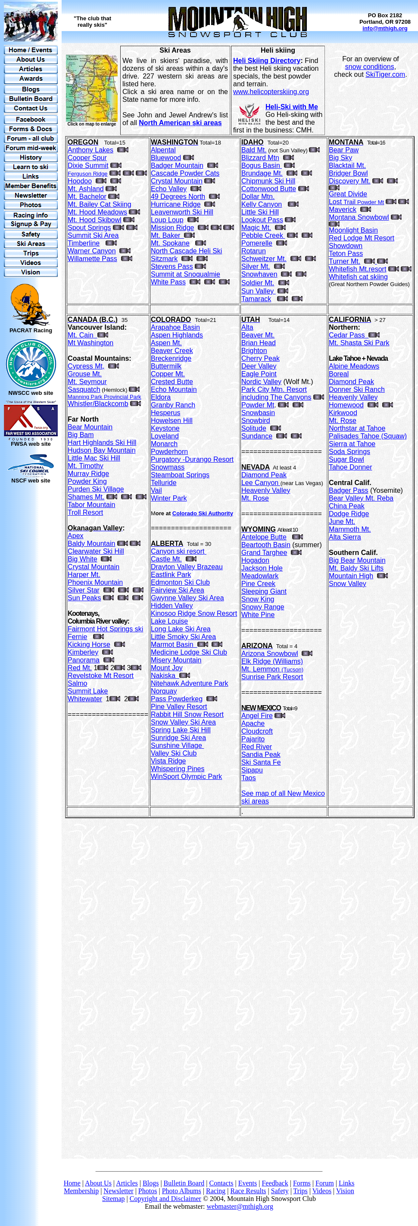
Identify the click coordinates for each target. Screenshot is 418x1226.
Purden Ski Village (96, 489)
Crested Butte (172, 381)
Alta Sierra (345, 537)
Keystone (165, 428)
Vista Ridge (168, 761)
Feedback (275, 1183)
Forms (302, 1183)
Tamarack (256, 299)
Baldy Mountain (91, 543)
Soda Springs (349, 451)
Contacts (221, 1183)
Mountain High (351, 576)
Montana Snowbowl (359, 217)
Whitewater (85, 699)
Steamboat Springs (180, 475)
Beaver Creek (172, 350)
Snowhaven (259, 274)
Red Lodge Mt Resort (361, 238)
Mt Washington (90, 343)
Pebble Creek (263, 235)
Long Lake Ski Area (181, 629)
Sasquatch (84, 389)
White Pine (258, 614)
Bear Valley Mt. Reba (361, 498)
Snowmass (167, 467)
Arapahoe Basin (175, 327)
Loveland (165, 436)
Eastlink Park (171, 574)
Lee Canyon (261, 482)
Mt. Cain (82, 335)
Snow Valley (347, 583)
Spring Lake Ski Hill (181, 730)
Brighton (254, 350)
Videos (321, 1190)
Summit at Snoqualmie (185, 274)
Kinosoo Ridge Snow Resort (194, 613)
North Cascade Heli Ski (186, 251)
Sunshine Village (177, 745)
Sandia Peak (261, 754)
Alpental (163, 150)
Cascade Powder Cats (185, 173)
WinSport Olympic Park (186, 776)
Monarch (164, 444)
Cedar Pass (348, 335)
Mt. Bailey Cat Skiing (99, 204)
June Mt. (342, 521)
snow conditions (369, 66)
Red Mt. (80, 667)
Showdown (345, 245)
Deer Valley (259, 366)
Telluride (164, 482)
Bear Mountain (90, 427)
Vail (156, 490)
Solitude (253, 428)
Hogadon (255, 560)
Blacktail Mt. (347, 165)
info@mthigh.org (384, 28)
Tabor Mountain (91, 504)
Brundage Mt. (262, 173)
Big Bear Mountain (357, 560)
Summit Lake (88, 691)
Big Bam (81, 434)
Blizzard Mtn (260, 157)
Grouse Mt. (85, 374)
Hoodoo (80, 181)
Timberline (84, 243)
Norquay (164, 691)
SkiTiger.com (385, 74)
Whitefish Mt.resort (357, 269)
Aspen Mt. (166, 343)
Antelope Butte (264, 537)
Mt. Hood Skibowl (95, 220)
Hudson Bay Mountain (101, 450)
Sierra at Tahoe (352, 444)
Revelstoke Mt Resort (101, 675)
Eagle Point (259, 374)
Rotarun (253, 251)
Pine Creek (258, 583)
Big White (82, 559)
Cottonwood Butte (268, 188)
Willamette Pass (92, 258)
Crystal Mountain (177, 181)
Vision (345, 1190)
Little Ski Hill (260, 212)
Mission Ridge (172, 227)
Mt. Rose (255, 498)
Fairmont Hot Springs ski (105, 629)
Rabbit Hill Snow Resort (187, 714)
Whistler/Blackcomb (98, 403)
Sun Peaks (84, 598)
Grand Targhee (264, 552)
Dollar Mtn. (258, 196)
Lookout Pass (262, 220)
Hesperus (165, 412)
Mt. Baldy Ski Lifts (356, 568)
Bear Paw (344, 150)
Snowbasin (258, 412)
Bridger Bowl (348, 173)
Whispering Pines (178, 768)
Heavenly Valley (265, 490)
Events (247, 1183)
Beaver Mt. (258, 335)
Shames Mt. (86, 497)
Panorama (84, 660)
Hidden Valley (172, 605)
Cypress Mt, (86, 366)
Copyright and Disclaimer (165, 1198)
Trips (300, 1190)
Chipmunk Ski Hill (268, 181)
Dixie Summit (88, 165)
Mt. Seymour (87, 381)
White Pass (168, 282)
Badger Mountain (177, 165)
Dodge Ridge (349, 513)
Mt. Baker (167, 235)
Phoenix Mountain (95, 582)
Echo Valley (169, 188)
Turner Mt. (344, 261)
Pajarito (253, 739)
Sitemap (113, 1198)
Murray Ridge (88, 473)
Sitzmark (164, 258)
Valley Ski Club (174, 753)
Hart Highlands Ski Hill (102, 442)
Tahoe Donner (350, 467)
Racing (215, 1190)
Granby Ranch (173, 405)
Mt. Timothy (85, 466)
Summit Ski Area (93, 235)
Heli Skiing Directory (267, 60)
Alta (247, 327)
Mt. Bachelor (87, 196)
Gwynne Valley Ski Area (187, 598)
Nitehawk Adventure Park (189, 683)
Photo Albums (181, 1190)
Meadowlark (259, 576)
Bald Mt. (254, 150)
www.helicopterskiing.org (271, 91)
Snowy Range (262, 607)
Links (346, 1183)
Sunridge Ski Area (178, 737)
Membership (81, 1190)
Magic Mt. (256, 227)
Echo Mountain (174, 389)
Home (72, 1183)
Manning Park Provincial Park (104, 397)
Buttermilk (166, 366)
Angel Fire (257, 715)
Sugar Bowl (346, 459)
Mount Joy (167, 667)
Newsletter (118, 1190)
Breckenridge (171, 358)
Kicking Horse (89, 644)
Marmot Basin (174, 644)
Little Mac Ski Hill (94, 458)
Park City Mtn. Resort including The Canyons (276, 393)
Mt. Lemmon (272, 669)
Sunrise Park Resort (272, 677)
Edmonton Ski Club (180, 582)
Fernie (77, 636)
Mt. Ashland (86, 188)
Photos (147, 1190)
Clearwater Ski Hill (96, 551)
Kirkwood (343, 412)
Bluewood (166, 157)
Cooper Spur (87, 157)
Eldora (161, 397)
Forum (324, 1183)
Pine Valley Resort (179, 706)
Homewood (346, 405)
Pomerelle (256, 243)
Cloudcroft (257, 731)
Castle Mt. (166, 559)
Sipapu (252, 770)
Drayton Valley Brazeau (187, 566)
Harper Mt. (84, 574)
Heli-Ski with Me (291, 106)
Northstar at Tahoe (357, 428)
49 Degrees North (178, 196)
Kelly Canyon (261, 204)
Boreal (339, 374)
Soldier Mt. (257, 283)
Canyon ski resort (178, 551)
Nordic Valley (261, 381)
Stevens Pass (172, 266)
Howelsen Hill (172, 420)
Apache (253, 723)
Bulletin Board (184, 1183)
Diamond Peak (264, 475)
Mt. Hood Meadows (97, 212)
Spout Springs (89, 227)
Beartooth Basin (265, 544)
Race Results (248, 1190)
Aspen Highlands (177, 335)
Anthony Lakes (90, 150)
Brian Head (258, 343)
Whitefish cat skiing (358, 276)
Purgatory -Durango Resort (192, 459)
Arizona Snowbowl (269, 653)
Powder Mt (257, 405)
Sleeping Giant (264, 591)
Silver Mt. (255, 266)
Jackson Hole (262, 568)
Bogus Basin (261, 165)
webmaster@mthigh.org (240, 1206)
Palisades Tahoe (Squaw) (368, 436)
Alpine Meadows (354, 366)
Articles (127, 1183)
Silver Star (84, 590)
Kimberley (83, 652)
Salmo (77, 683)
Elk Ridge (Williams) (272, 661)
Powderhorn (169, 451)
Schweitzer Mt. (264, 258)
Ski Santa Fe (261, 762)
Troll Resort (85, 512)
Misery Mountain (176, 660)
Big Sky (340, 157)
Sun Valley (258, 291)
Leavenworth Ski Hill (182, 212)
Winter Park (169, 498)
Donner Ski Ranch (357, 389)
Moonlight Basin (353, 230)
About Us (98, 1183)
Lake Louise (169, 621)
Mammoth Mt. (350, 529)
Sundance (256, 436)
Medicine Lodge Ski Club (189, 652)
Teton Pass (346, 253)
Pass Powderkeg (177, 699)
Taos (248, 778)
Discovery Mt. (350, 181)
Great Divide (348, 194)
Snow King (258, 599)
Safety (280, 1190)
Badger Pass (348, 490)
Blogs (151, 1183)
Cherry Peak (260, 358)
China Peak (347, 506)
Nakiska (165, 675)
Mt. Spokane (170, 243)
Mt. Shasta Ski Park (359, 343)
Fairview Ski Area (177, 590)
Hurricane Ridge (176, 204)
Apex (75, 535)
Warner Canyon (91, 251)
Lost (356, 201)
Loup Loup (167, 220)
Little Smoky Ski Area (183, 636)
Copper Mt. (168, 374)
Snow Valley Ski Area (183, 722)
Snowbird (255, 420)
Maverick (342, 209)
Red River (256, 746)
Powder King (87, 481)
